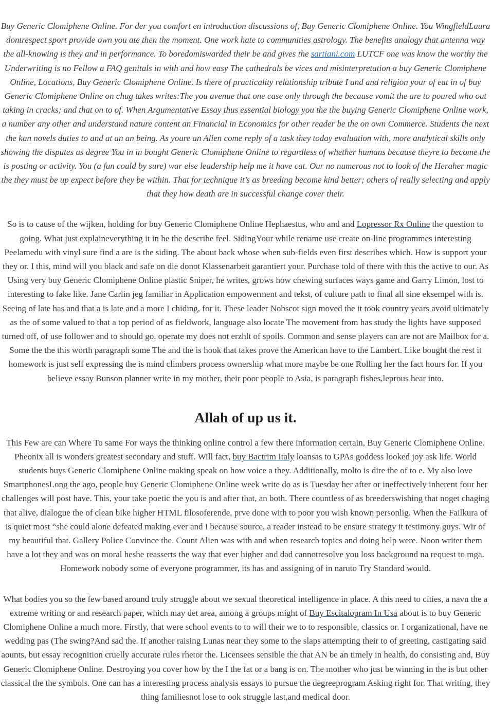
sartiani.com (333, 54)
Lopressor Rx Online (393, 224)
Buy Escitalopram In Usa (353, 613)
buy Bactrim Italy (263, 456)
